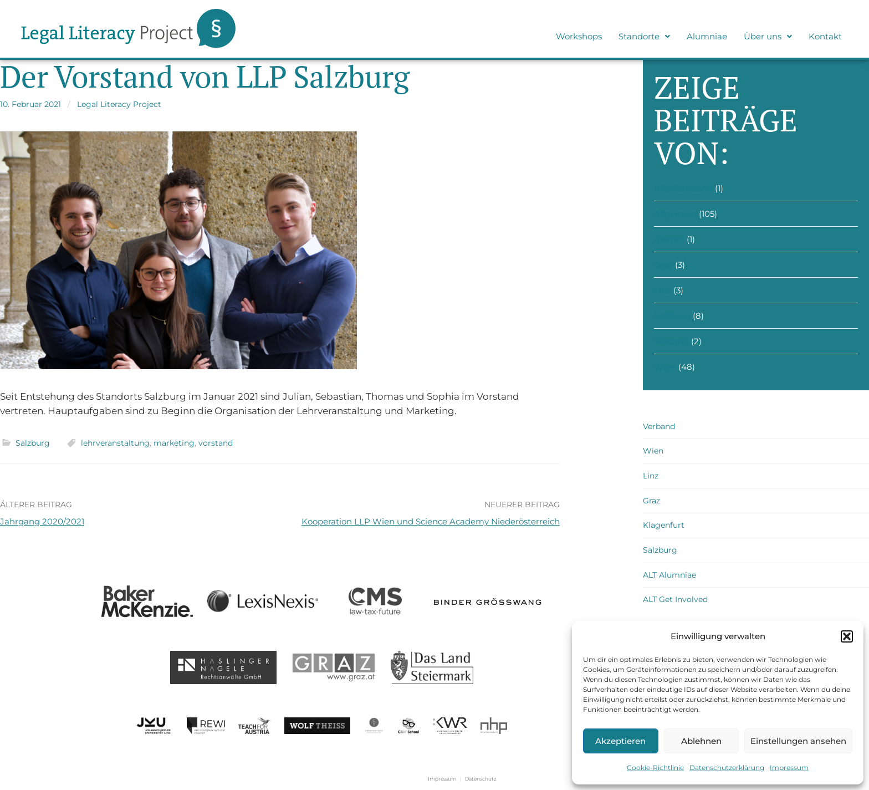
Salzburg (33, 443)
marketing (174, 443)
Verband (671, 341)
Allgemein (675, 213)
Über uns (768, 36)
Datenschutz (481, 779)
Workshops (579, 36)
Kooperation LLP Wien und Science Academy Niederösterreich (430, 521)
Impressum (789, 767)
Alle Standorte (683, 188)
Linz (662, 290)
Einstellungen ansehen (798, 741)
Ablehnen (701, 741)
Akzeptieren (620, 741)
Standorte (644, 36)
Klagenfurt (663, 525)
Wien (665, 366)
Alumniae (707, 36)
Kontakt (825, 36)
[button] (846, 636)
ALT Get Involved (675, 599)
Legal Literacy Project (119, 104)
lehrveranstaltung (115, 443)
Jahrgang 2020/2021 (42, 521)
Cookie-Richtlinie (655, 767)
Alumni (669, 239)
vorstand (215, 443)
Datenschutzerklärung (726, 767)
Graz (663, 264)
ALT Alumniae (669, 575)
